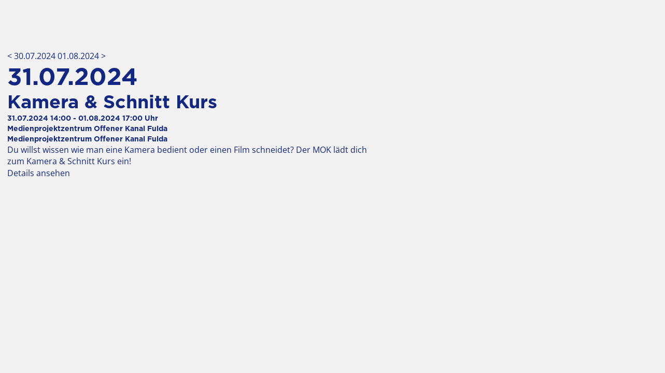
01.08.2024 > (82, 56)
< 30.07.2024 (32, 56)
